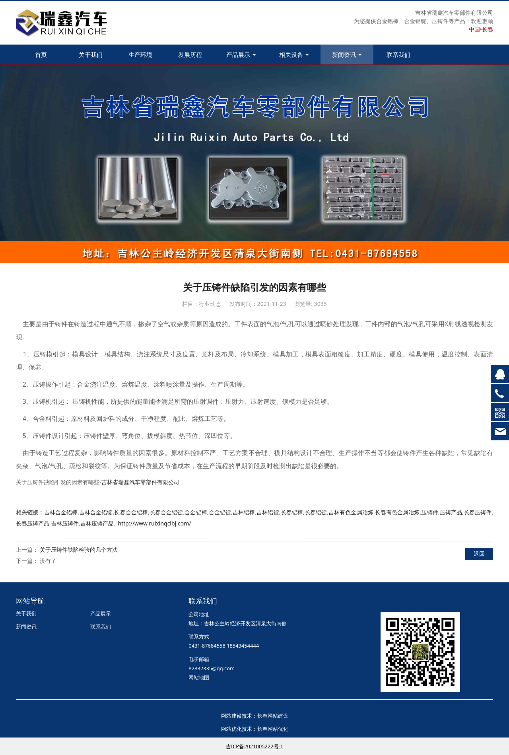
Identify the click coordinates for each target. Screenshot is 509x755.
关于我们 (91, 54)
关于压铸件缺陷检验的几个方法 (79, 549)
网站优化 (231, 728)
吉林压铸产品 (97, 523)
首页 (41, 54)
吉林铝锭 (267, 512)
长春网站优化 (272, 728)
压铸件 (429, 512)
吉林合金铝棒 (61, 512)
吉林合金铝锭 (96, 512)
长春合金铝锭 (166, 512)
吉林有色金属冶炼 (350, 512)
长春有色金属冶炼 (397, 512)
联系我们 (398, 54)
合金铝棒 (196, 512)
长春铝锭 (316, 512)
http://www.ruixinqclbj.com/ (154, 523)
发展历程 (190, 54)
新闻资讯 (347, 54)
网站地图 (198, 677)
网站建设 (231, 715)
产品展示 (241, 54)
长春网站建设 (272, 715)
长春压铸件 (478, 512)
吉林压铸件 (65, 523)
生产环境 (140, 54)
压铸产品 (451, 512)
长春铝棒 (291, 512)
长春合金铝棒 (131, 512)
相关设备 (294, 54)
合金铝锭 (220, 512)
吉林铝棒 (244, 512)
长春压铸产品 (32, 523)
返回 (479, 553)
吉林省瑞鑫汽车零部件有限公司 (140, 482)
